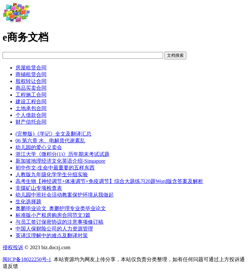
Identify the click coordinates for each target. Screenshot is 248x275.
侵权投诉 (13, 247)
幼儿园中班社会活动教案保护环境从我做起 (65, 195)
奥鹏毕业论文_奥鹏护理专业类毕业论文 (61, 208)
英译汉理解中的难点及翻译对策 (52, 235)
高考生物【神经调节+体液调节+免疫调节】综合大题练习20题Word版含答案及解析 (109, 181)
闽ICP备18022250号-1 (27, 259)
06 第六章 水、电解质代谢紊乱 (50, 140)
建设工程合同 (31, 101)
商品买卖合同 (31, 88)
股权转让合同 (31, 81)
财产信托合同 (31, 122)
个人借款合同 (31, 115)
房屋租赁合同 (31, 67)
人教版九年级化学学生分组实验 (52, 174)
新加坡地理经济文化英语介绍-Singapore (60, 161)
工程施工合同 (31, 94)
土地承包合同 (31, 108)
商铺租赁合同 (31, 74)
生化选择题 (28, 201)
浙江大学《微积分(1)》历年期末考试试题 (62, 154)
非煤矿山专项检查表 (39, 188)
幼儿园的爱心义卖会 (39, 147)
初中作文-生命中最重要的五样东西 (55, 167)
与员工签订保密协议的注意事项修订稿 (59, 222)
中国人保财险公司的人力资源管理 (54, 228)
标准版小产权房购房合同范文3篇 (53, 215)
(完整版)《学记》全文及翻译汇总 (53, 134)
